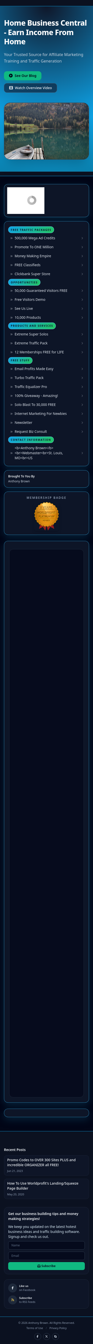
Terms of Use (34, 1328)
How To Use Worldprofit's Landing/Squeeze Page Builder (42, 1186)
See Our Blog (22, 75)
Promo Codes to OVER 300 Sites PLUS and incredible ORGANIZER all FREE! (41, 1162)
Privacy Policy (57, 1328)
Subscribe (46, 1266)
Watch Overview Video (30, 87)
